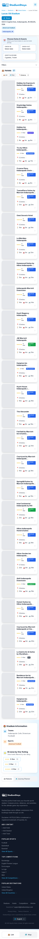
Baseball (4, 848)
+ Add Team (6, 833)
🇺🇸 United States (21, 10)
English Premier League (10, 863)
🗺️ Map (12, 75)
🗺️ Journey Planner (23, 779)
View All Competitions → (10, 878)
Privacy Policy (12, 911)
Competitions (23, 903)
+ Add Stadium (7, 831)
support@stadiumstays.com (23, 907)
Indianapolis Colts (15, 733)
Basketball (5, 846)
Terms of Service (23, 911)
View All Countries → (9, 893)
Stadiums (11, 10)
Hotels (14, 903)
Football (4, 843)
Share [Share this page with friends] (6, 18)
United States (6, 887)
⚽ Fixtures (8, 779)
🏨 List (5, 75)
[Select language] (19, 919)
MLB (3, 875)
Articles (32, 903)
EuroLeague (6, 866)
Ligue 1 (4, 872)
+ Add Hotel (6, 828)
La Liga (4, 869)
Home (3, 10)
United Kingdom (7, 890)
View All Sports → (8, 851)
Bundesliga (5, 860)
